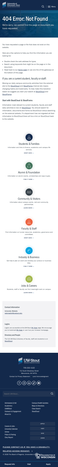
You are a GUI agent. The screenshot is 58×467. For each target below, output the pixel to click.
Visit (42, 428)
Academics (8, 406)
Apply (42, 424)
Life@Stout (8, 409)
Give (42, 433)
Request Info (10, 464)
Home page (22, 70)
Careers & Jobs (10, 426)
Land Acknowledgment (40, 376)
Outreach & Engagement (13, 411)
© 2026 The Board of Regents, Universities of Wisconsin (22, 454)
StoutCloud (15, 86)
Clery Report (9, 437)
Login (43, 438)
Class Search (36, 409)
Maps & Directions (38, 406)
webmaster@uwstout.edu (13, 313)
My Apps (34, 328)
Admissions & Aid (10, 403)
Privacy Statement (24, 376)
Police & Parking (10, 435)
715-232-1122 (29, 368)
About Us (8, 414)
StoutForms (28, 86)
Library (7, 432)
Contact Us (14, 376)
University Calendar (11, 429)
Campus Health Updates (40, 403)
